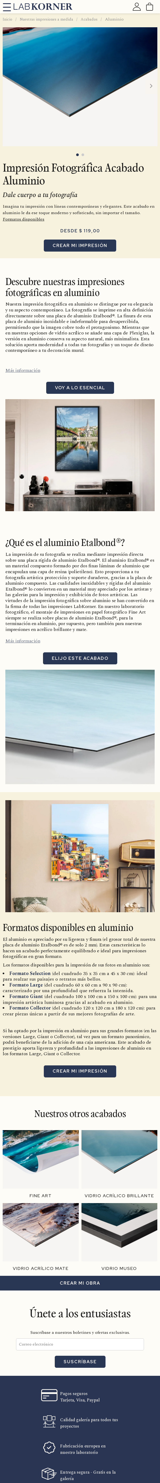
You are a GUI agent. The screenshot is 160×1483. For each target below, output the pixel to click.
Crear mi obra (80, 1283)
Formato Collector (30, 1008)
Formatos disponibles (23, 219)
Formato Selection (30, 973)
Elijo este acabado (80, 658)
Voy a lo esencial (80, 388)
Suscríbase (80, 1362)
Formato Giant (26, 996)
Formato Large (26, 985)
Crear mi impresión (80, 245)
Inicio (7, 19)
